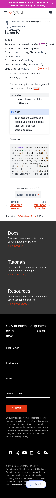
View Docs (14, 245)
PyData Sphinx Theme (27, 216)
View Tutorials (16, 274)
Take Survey (39, 5)
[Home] (7, 21)
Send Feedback (26, 194)
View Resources (17, 303)
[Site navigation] (5, 12)
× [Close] (52, 3)
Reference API (18, 21)
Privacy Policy (21, 436)
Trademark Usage (20, 485)
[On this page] (50, 12)
